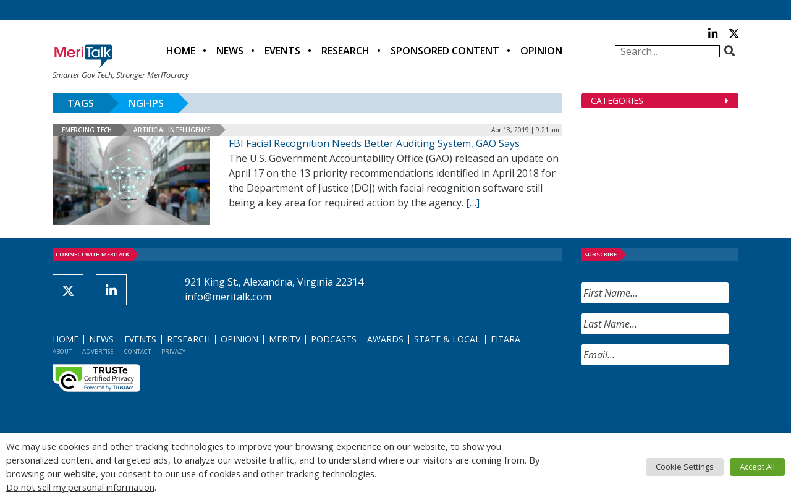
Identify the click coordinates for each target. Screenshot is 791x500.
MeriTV (284, 339)
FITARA (505, 339)
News (229, 50)
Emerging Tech (87, 129)
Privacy (173, 351)
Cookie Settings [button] (685, 466)
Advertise (98, 351)
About (62, 351)
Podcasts (334, 339)
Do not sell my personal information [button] (80, 487)
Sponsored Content (445, 50)
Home (180, 50)
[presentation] (675, 399)
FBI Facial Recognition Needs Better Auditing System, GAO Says (374, 143)
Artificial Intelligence (171, 129)
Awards (385, 339)
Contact (137, 351)
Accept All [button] (757, 466)
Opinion (541, 50)
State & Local (447, 339)
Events (282, 50)
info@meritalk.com (228, 296)
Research (345, 50)
